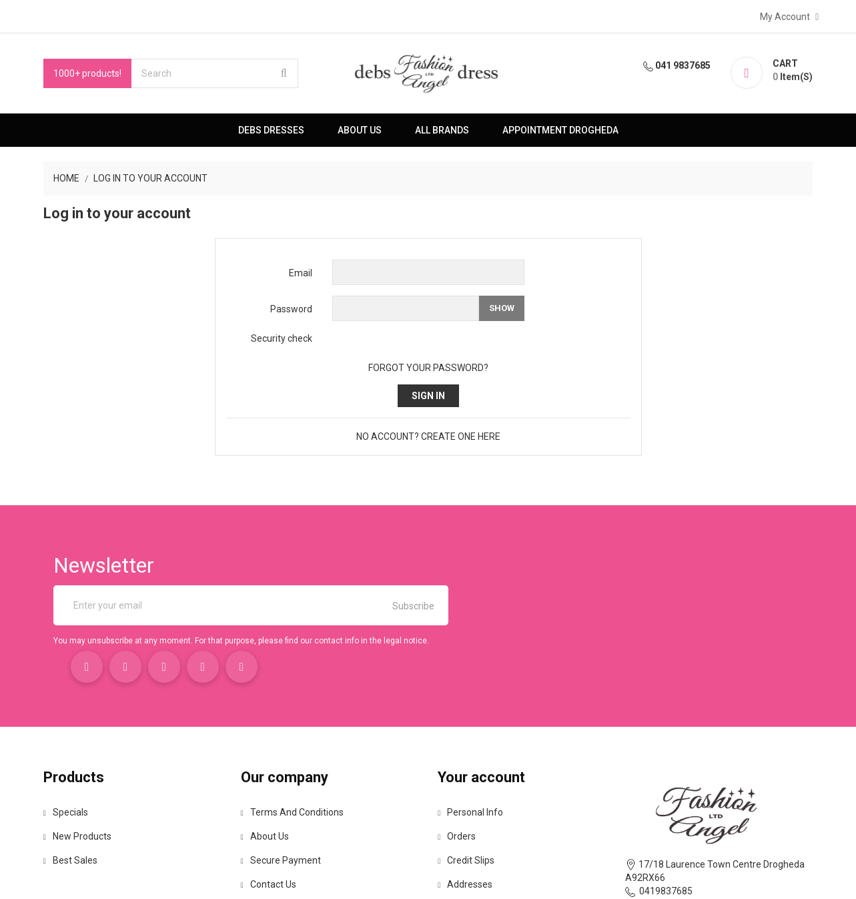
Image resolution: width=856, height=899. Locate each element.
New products (72, 757)
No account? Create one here (428, 436)
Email (300, 273)
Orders (457, 757)
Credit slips (466, 781)
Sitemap (261, 829)
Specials (60, 732)
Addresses (465, 805)
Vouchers (463, 829)
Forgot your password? (428, 367)
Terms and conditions (289, 732)
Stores (257, 853)
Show (501, 308)
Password (291, 309)
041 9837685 (683, 65)
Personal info (471, 732)
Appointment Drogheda (560, 130)
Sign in (428, 395)
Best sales (65, 781)
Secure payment (278, 781)
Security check (281, 338)
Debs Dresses (271, 130)
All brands (442, 130)
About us (360, 130)
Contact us (266, 805)
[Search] (209, 73)
